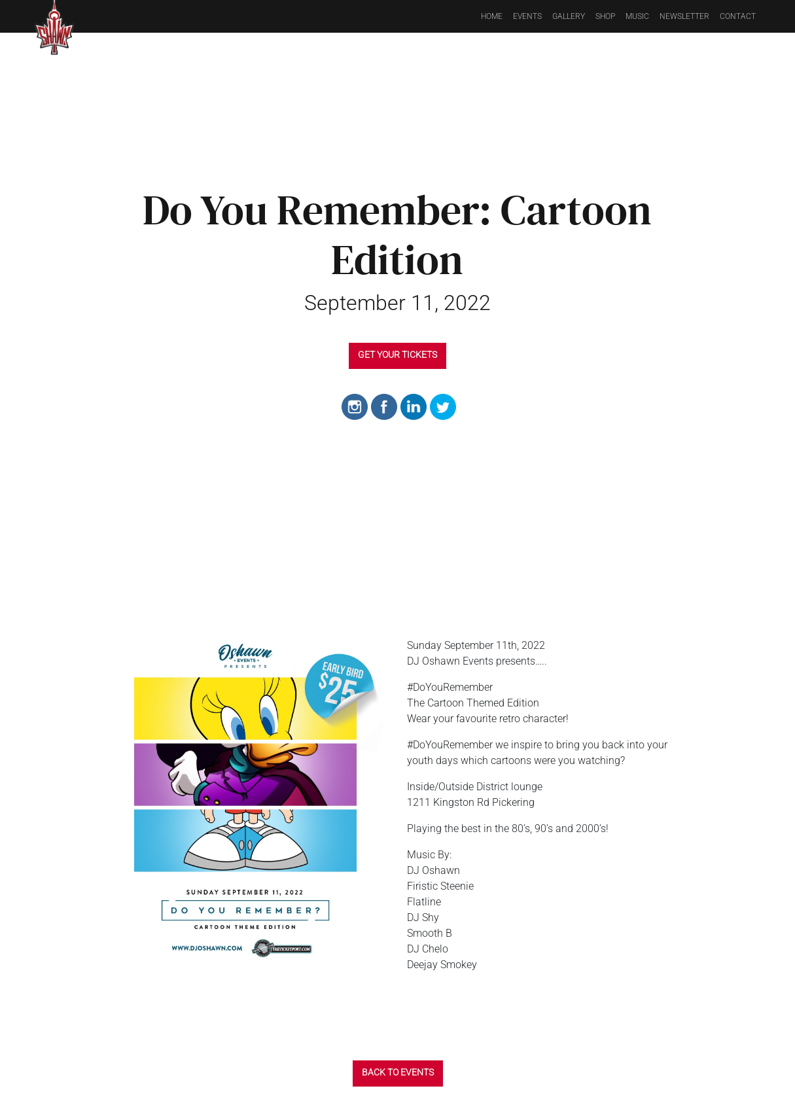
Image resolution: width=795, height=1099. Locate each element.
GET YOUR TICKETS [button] (397, 354)
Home (492, 16)
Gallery (568, 16)
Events (527, 16)
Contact (738, 16)
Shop (605, 16)
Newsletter (684, 16)
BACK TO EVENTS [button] (398, 1072)
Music (637, 16)
